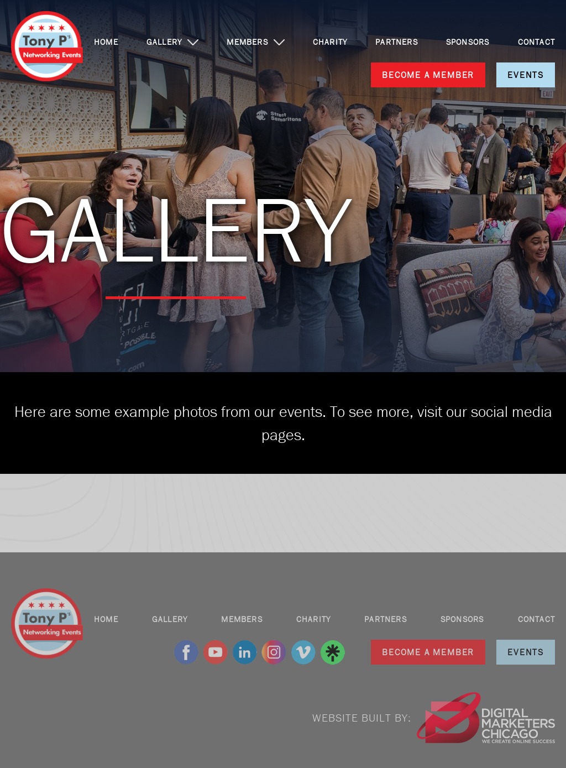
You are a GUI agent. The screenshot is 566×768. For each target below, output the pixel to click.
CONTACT (536, 42)
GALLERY (164, 42)
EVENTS (525, 75)
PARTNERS (396, 42)
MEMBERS (247, 42)
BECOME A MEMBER (428, 75)
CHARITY (330, 42)
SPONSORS (468, 42)
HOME (106, 42)
